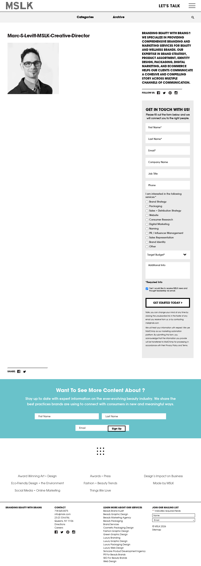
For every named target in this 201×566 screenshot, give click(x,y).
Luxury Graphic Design (115, 539)
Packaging (155, 206)
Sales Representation (161, 237)
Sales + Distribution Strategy (165, 210)
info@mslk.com (63, 512)
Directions (60, 522)
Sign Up (132, 428)
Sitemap (156, 528)
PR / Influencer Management (166, 233)
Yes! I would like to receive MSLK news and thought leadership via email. (168, 289)
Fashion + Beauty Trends (100, 481)
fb (158, 92)
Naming (154, 228)
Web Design (109, 559)
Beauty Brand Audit (113, 509)
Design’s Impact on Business (163, 474)
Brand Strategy (157, 201)
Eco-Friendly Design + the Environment (37, 481)
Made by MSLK (163, 481)
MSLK (19, 6)
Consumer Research (161, 219)
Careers (59, 526)
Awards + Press (100, 474)
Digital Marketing (159, 224)
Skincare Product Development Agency (124, 549)
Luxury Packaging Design (116, 542)
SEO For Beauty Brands (115, 556)
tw (164, 92)
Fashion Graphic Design (116, 529)
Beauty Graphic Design (115, 512)
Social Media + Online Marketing (37, 489)
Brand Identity (157, 242)
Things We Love (100, 489)
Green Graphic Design (115, 532)
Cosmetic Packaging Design (118, 526)
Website (153, 215)
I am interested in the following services (164, 195)
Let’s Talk (169, 5)
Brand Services (111, 522)
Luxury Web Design (113, 546)
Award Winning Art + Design (37, 474)
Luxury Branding (111, 536)
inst (176, 92)
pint (170, 92)
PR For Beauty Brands (114, 552)
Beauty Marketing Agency (117, 515)
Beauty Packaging (113, 519)
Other (152, 246)
